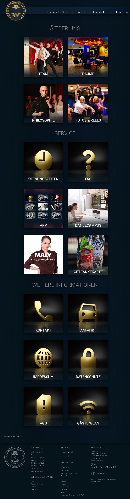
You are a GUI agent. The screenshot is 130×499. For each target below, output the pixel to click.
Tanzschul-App (65, 468)
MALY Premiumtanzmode (69, 473)
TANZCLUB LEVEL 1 (37, 457)
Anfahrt (63, 484)
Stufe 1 (33, 481)
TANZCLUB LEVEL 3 (37, 463)
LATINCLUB (35, 468)
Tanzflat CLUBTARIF (37, 471)
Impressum (64, 487)
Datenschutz (65, 489)
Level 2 (33, 487)
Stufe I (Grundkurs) (37, 452)
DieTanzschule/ (8, 437)
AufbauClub (34, 455)
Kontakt (63, 481)
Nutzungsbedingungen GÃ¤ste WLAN (73, 495)
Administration (95, 481)
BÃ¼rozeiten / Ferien (67, 462)
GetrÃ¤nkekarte (66, 476)
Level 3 (33, 489)
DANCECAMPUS (66, 470)
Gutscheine (116, 12)
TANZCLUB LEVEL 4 (37, 466)
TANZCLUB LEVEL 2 (37, 460)
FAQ (62, 465)
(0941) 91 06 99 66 (103, 467)
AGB (62, 492)
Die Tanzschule (18, 437)
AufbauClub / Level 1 (37, 484)
